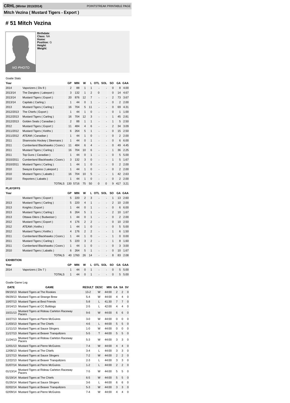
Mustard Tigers (32, 97)
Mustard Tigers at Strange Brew (37, 296)
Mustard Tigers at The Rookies (37, 292)
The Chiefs (29, 111)
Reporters (29, 178)
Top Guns (28, 154)
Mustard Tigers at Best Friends (37, 301)
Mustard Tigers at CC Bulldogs (37, 306)
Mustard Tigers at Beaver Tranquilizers (42, 333)
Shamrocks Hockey (35, 140)
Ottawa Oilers (31, 216)
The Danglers (31, 92)
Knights (27, 207)
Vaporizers (29, 87)
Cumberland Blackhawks (38, 145)
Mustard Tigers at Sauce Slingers (38, 328)
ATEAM (27, 135)
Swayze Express (33, 169)
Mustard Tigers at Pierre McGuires (39, 318)
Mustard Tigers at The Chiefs (36, 323)
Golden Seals (31, 121)
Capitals (28, 102)
